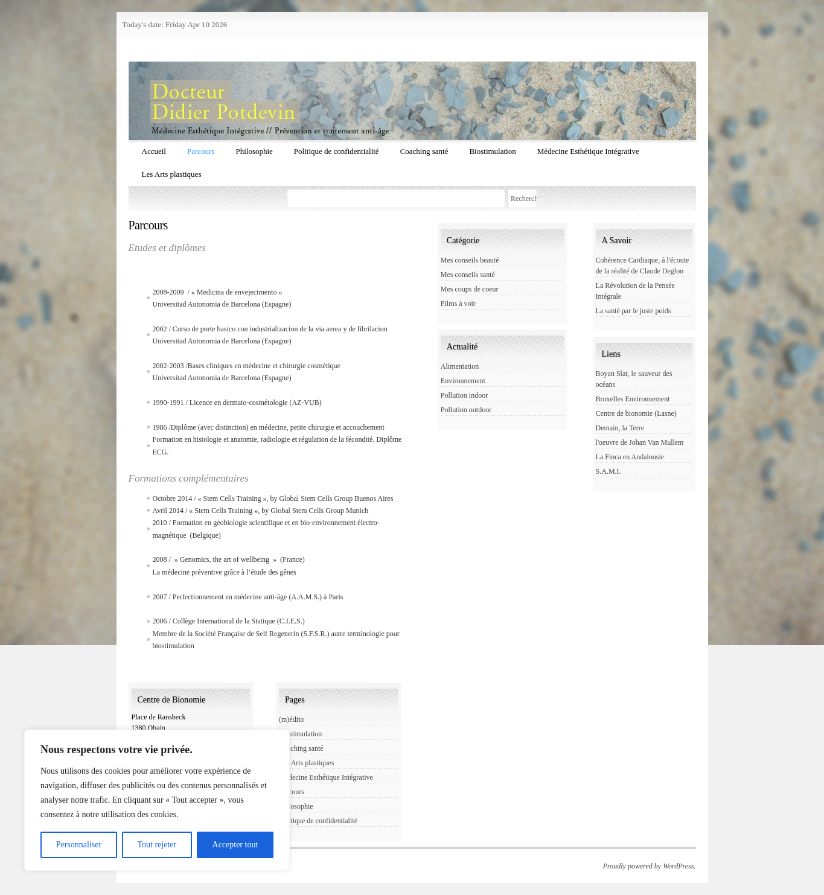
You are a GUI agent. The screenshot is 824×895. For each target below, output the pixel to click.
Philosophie (253, 151)
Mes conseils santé (468, 274)
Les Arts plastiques (172, 174)
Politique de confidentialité (336, 151)
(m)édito (291, 719)
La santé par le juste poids (633, 311)
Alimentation (460, 366)
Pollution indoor (464, 395)
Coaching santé (424, 151)
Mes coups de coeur (470, 289)
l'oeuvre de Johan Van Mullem (640, 442)
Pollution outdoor (466, 410)
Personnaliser (78, 844)
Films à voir (458, 303)
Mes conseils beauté (470, 260)
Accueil (154, 151)
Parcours (201, 151)
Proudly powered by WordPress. (649, 866)
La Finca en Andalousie (630, 457)
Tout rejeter (156, 844)
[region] (157, 800)
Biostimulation (492, 151)
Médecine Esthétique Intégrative (588, 151)
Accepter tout (235, 844)
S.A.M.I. (608, 471)
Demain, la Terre (620, 428)
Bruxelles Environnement (633, 399)
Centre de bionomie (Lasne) (636, 413)
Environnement (463, 381)
